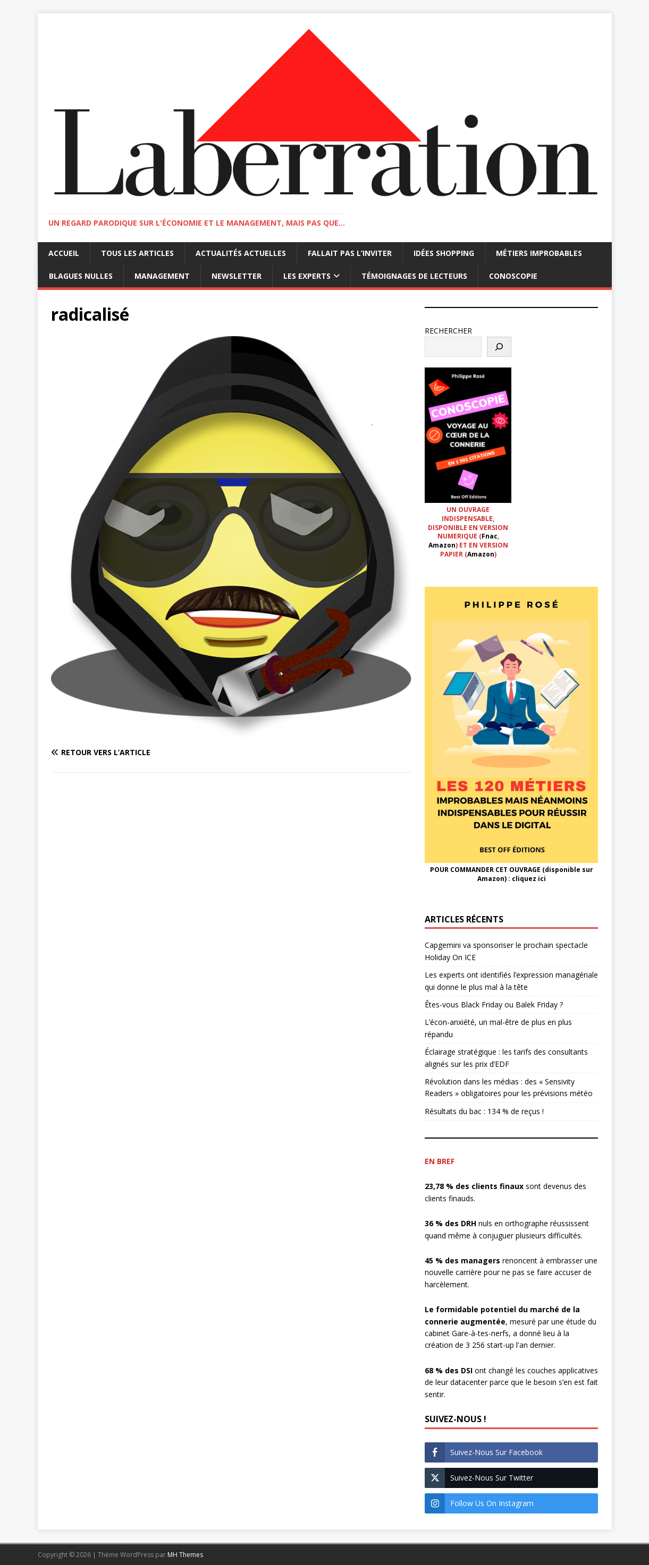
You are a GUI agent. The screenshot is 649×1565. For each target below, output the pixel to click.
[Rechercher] (499, 347)
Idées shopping (444, 253)
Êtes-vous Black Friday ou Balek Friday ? (494, 1004)
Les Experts (307, 276)
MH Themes (185, 1554)
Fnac (490, 536)
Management (162, 276)
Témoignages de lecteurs (414, 276)
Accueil (63, 253)
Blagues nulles (81, 276)
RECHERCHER (448, 331)
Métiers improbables (539, 253)
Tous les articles (137, 253)
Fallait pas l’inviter (350, 253)
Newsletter (237, 276)
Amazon (442, 545)
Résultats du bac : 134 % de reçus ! (484, 1111)
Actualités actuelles (241, 253)
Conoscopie (513, 276)
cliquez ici (529, 878)
